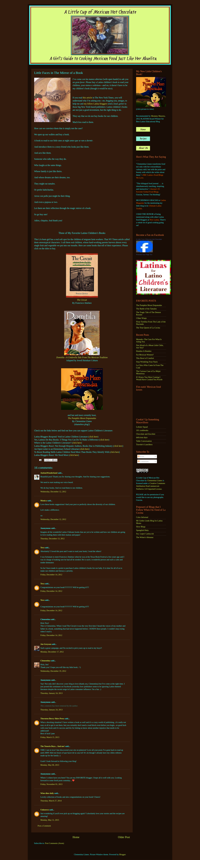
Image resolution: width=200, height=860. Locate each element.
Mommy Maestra (158, 116)
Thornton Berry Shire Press (52, 718)
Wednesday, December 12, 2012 (53, 491)
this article (87, 97)
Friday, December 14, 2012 (51, 574)
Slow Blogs (140, 527)
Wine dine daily (47, 793)
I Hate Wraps (141, 318)
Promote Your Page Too (144, 254)
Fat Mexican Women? (145, 355)
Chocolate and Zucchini (145, 434)
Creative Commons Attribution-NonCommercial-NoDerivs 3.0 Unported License (150, 486)
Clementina (45, 661)
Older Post (124, 837)
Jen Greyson (45, 644)
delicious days (142, 437)
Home (76, 837)
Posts (141, 456)
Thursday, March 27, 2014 (51, 801)
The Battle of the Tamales (146, 309)
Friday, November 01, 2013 (51, 784)
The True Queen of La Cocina (148, 328)
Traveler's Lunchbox (144, 444)
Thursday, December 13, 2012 (52, 538)
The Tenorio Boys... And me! (52, 746)
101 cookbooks (142, 430)
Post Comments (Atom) (54, 843)
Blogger (122, 854)
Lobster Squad (142, 427)
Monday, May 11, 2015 (49, 820)
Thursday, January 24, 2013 (51, 693)
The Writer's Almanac (145, 537)
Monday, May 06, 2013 (49, 765)
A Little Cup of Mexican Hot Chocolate (149, 239)
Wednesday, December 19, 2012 (53, 671)
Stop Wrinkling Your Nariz (147, 362)
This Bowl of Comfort (145, 358)
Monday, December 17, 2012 (52, 652)
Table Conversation (144, 441)
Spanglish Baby (142, 530)
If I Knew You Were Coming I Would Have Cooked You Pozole (149, 378)
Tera (42, 547)
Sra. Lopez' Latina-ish (145, 534)
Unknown (44, 810)
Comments (143, 461)
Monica (43, 500)
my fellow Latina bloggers (95, 104)
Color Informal (142, 517)
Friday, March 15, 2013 (49, 737)
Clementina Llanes (154, 480)
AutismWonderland (48, 473)
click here (93, 436)
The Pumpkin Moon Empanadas (82, 418)
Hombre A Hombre (143, 351)
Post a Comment (44, 826)
